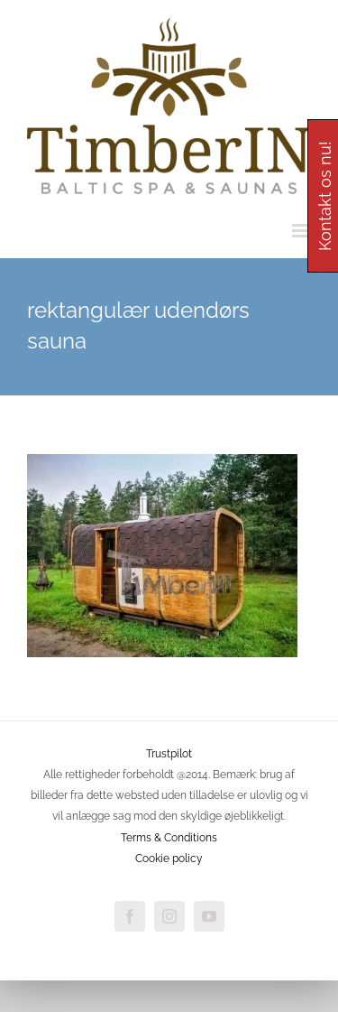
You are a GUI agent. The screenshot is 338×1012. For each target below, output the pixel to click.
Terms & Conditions (169, 837)
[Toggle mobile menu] (301, 230)
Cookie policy (169, 858)
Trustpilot (169, 753)
